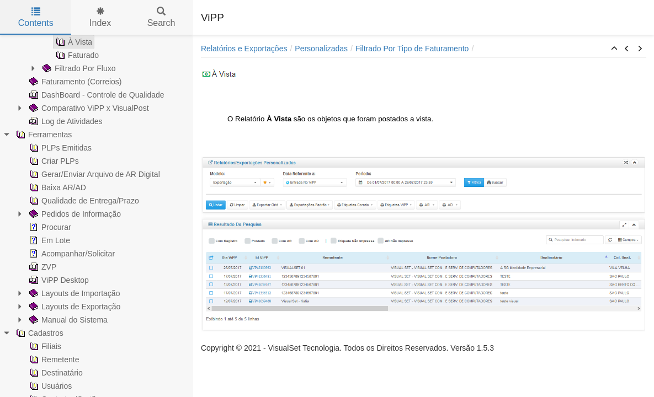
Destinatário (55, 372)
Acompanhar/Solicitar (71, 253)
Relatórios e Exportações (244, 48)
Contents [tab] (36, 17)
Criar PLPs (53, 161)
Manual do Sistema (67, 319)
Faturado (76, 55)
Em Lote (48, 240)
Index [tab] (100, 17)
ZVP (41, 266)
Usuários (49, 386)
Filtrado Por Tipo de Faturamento (412, 48)
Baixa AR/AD (56, 187)
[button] (614, 49)
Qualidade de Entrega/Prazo (83, 200)
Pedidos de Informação (74, 214)
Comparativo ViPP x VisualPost (88, 108)
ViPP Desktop (58, 280)
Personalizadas (321, 48)
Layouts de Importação (73, 293)
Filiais (44, 346)
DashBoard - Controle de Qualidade (95, 94)
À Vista (73, 42)
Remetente (53, 359)
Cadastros (38, 333)
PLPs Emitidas (59, 147)
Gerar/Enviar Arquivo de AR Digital (93, 174)
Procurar (49, 227)
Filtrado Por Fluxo (77, 68)
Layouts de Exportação (73, 306)
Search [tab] (161, 17)
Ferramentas (43, 134)
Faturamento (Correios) (74, 81)
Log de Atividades (65, 121)
